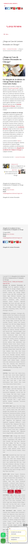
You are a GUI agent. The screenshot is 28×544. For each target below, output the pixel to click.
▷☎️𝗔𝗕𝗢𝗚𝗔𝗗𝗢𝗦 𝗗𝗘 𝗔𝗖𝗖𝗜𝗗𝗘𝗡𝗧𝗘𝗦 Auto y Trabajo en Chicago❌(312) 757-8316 (14, 17)
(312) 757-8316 (21, 3)
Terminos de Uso (7, 281)
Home (4, 49)
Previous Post (14, 164)
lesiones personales (14, 88)
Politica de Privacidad (17, 281)
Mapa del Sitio (6, 283)
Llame (18, 140)
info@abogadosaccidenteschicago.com (15, 5)
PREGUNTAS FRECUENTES (14, 1)
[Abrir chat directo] (24, 525)
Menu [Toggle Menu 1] (6, 34)
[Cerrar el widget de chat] (26, 525)
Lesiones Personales (12, 49)
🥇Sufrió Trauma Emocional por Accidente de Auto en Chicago (10, 173)
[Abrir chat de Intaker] (10, 543)
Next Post (14, 170)
